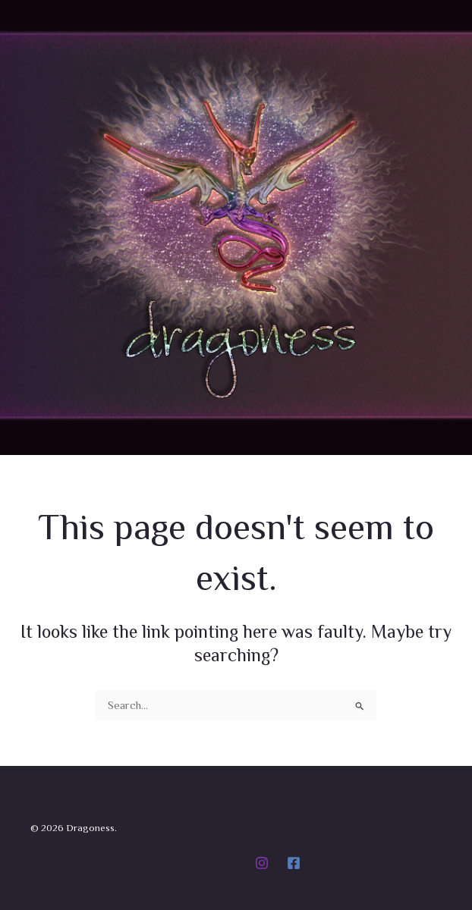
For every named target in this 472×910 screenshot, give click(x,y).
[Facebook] (294, 863)
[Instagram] (262, 863)
